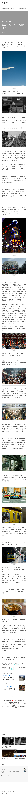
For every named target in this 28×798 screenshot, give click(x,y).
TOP (25, 792)
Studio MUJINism (22, 8)
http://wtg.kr (6, 673)
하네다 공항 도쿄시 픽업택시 (9, 676)
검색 (22, 3)
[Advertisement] (14, 721)
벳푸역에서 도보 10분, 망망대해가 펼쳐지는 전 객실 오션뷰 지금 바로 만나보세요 (9, 688)
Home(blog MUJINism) (8, 8)
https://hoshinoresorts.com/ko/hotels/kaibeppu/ (12, 684)
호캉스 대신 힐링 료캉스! (9, 686)
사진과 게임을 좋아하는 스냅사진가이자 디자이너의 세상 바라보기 (10, 772)
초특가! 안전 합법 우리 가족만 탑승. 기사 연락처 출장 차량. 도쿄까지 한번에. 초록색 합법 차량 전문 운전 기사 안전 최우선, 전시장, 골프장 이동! (9, 678)
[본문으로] (16, 665)
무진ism (5, 3)
